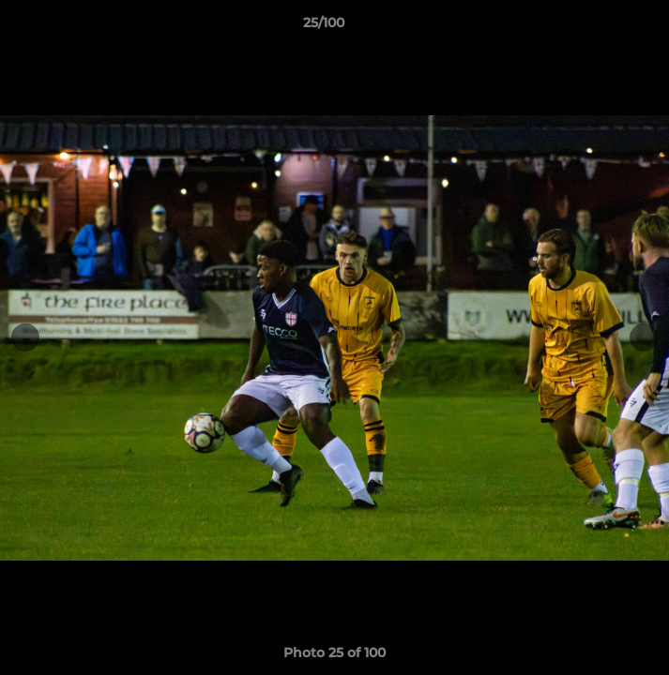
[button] (601, 27)
